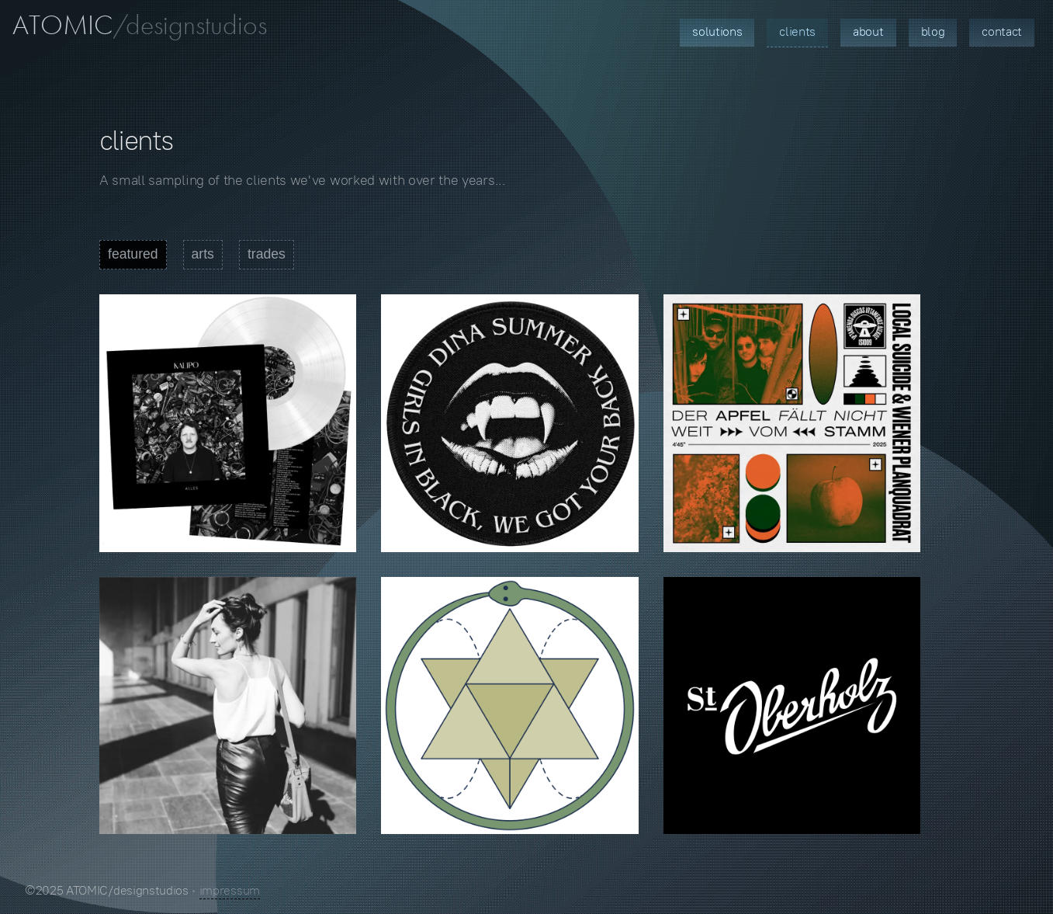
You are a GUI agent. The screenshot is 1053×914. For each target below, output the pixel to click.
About (868, 31)
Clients (797, 31)
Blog (933, 31)
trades (267, 254)
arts (203, 254)
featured (133, 254)
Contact (1002, 31)
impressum (229, 890)
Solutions (717, 31)
